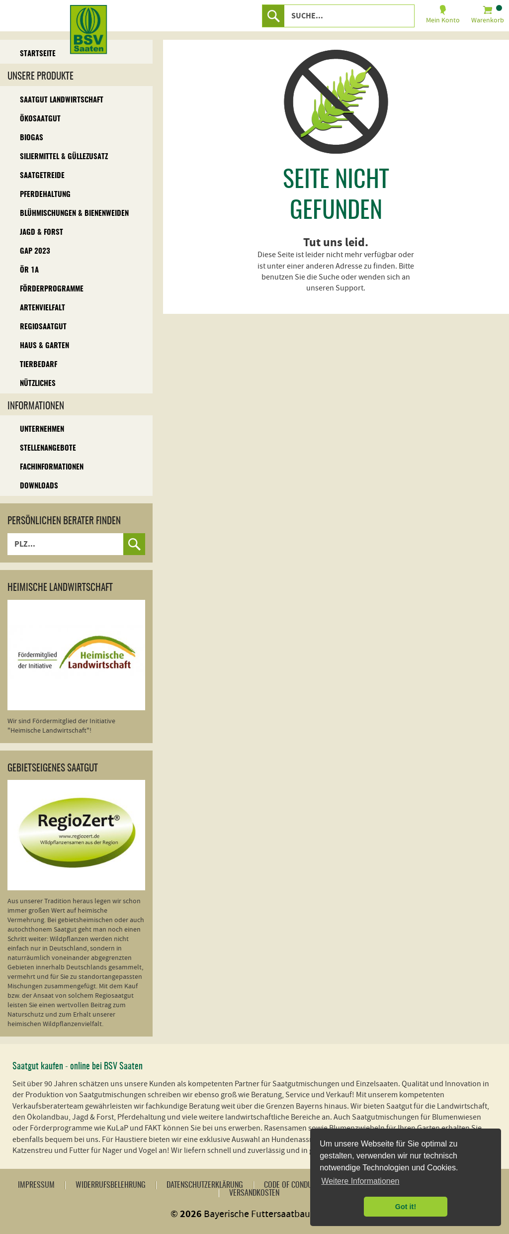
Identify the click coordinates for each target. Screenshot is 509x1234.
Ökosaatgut (40, 119)
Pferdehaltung (45, 194)
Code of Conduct (291, 1185)
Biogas (31, 138)
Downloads (39, 486)
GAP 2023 (35, 251)
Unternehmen (42, 429)
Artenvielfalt (42, 308)
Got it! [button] (405, 1207)
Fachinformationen (52, 467)
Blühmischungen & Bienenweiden (74, 213)
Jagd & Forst (41, 232)
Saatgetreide (42, 176)
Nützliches (38, 383)
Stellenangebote (48, 448)
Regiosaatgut (43, 327)
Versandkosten (254, 1193)
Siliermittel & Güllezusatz (64, 157)
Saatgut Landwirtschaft (61, 100)
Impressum (36, 1185)
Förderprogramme (52, 289)
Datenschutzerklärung (205, 1185)
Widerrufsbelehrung (111, 1185)
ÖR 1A (29, 270)
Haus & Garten (44, 346)
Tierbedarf (38, 365)
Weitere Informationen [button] (360, 1181)
